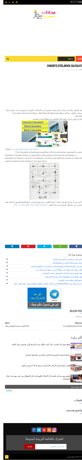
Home (76, 59)
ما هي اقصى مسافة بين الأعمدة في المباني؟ (64, 260)
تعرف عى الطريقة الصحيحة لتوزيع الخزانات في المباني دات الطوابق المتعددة (53, 267)
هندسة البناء (61, 70)
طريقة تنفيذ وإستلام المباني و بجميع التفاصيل (64, 263)
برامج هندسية (72, 70)
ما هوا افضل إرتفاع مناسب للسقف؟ (67, 281)
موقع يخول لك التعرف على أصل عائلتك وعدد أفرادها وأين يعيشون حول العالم (37, 344)
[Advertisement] (41, 36)
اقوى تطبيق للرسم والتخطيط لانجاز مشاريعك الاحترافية (60, 277)
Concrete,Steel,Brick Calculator (21, 149)
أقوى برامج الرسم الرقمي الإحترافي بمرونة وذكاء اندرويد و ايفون (42, 365)
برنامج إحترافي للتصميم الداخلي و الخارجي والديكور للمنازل (44, 355)
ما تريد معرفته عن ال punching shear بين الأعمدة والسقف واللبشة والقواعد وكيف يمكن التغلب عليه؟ (44, 284)
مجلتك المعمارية (67, 457)
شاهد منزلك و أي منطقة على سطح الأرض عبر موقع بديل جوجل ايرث (55, 270)
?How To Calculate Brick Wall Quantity (27, 205)
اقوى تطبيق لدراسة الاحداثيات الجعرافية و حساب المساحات (59, 274)
